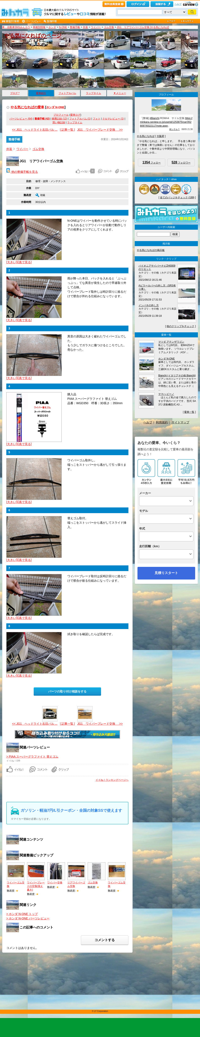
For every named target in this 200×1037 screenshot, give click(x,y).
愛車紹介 (41, 93)
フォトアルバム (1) (80, 118)
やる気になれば (146, 136)
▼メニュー (119, 93)
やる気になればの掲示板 (151, 250)
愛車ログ (75, 114)
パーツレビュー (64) (20, 118)
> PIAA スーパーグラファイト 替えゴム (32, 756)
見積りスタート (166, 573)
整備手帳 (75, 27)
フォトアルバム (67, 93)
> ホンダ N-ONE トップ (22, 914)
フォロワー (181, 162)
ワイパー (96, 27)
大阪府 (160, 136)
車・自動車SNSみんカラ (16, 27)
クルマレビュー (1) (113, 118)
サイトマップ (180, 422)
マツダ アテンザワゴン (171, 341)
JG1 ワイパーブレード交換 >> (100, 129)
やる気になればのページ (33, 35)
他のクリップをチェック (180, 326)
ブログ (14, 93)
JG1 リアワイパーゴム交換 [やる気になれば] (143, 27)
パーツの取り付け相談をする (67, 691)
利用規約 (162, 422)
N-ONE (63, 27)
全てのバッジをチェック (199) (177, 197)
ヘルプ (178, 4)
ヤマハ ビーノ (166, 394)
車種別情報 (39, 27)
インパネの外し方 (149, 305)
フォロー (152, 162)
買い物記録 (58, 122)
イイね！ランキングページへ (112, 779)
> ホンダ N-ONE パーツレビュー (27, 918)
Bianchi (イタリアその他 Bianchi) (177, 375)
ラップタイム (93, 93)
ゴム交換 (109, 27)
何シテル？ (174, 129)
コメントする (105, 940)
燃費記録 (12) (59, 118)
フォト (96, 118)
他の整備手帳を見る (22, 171)
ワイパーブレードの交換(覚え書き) (36, 886)
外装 (85, 27)
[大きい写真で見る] (19, 262)
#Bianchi (154, 118)
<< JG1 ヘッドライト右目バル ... (34, 129)
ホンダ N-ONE (55, 107)
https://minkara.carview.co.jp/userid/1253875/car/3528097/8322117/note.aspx (166, 122)
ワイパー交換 (54, 882)
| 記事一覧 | (67, 129)
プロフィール (61, 114)
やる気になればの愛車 (27, 107)
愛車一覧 (189, 412)
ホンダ (52, 27)
